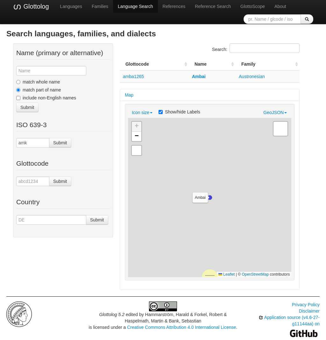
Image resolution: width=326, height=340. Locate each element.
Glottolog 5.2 (111, 314)
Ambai (199, 76)
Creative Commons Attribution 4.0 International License (181, 327)
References (174, 6)
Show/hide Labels (179, 111)
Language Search (135, 6)
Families (100, 6)
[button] (210, 197)
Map (129, 95)
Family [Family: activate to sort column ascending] (248, 64)
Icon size (142, 112)
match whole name (38, 81)
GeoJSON (275, 112)
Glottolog (31, 7)
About (280, 6)
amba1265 (133, 76)
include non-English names (46, 97)
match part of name (38, 89)
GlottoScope (252, 6)
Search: (256, 48)
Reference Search (213, 6)
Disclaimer (309, 311)
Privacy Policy (306, 304)
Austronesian (252, 76)
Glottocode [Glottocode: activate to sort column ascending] (137, 64)
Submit (27, 107)
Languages (71, 6)
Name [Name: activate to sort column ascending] (201, 64)
